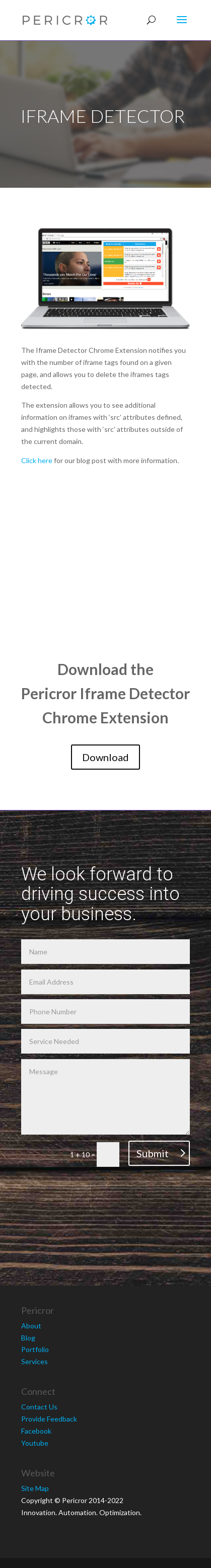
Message (105, 1097)
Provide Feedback (49, 1418)
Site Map (35, 1488)
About (31, 1325)
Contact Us (39, 1406)
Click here (36, 460)
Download (105, 757)
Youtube (34, 1443)
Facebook (36, 1431)
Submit (152, 1153)
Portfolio (35, 1349)
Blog (28, 1337)
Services (34, 1361)
